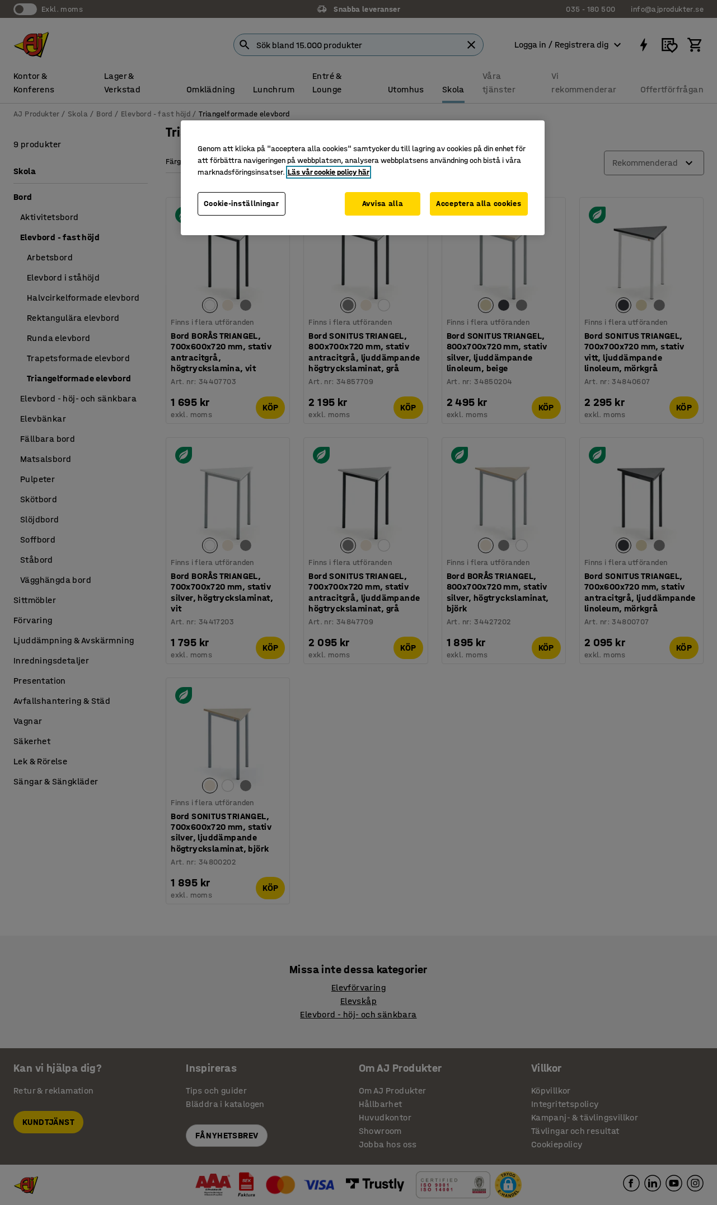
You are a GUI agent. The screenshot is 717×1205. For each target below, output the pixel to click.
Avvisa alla (383, 203)
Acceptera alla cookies (478, 203)
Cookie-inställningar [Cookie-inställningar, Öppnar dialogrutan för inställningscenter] (241, 203)
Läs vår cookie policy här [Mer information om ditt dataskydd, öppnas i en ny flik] (328, 172)
